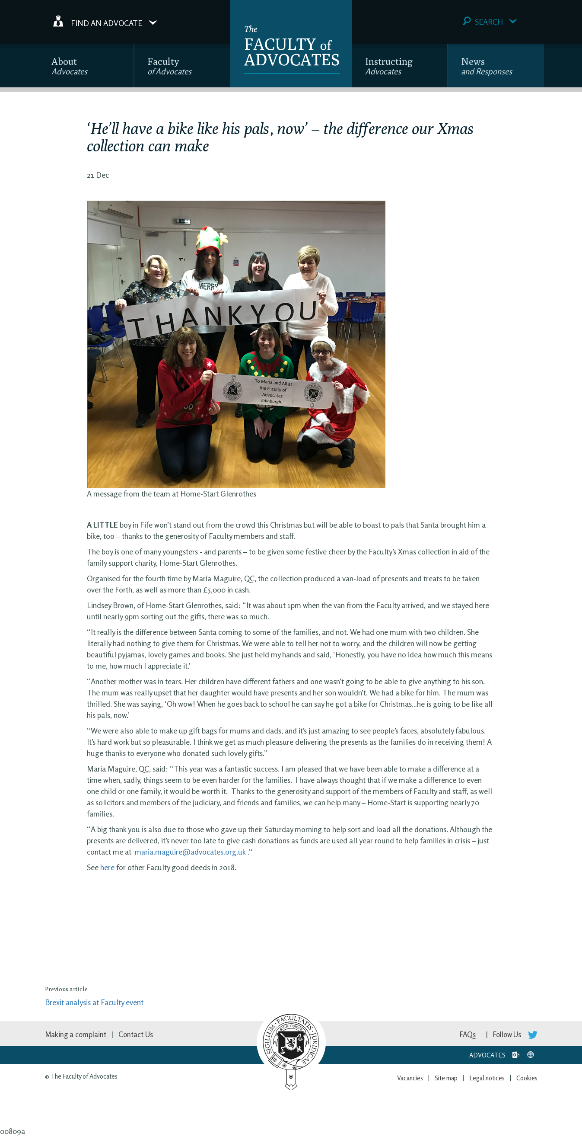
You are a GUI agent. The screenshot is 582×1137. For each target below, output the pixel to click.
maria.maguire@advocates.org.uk (190, 851)
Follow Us (515, 1034)
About (69, 66)
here (107, 867)
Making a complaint (75, 1034)
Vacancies (410, 1078)
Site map (446, 1078)
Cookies (526, 1078)
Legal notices (487, 1078)
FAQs (468, 1034)
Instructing (389, 66)
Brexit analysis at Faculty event (94, 1002)
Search (489, 21)
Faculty (169, 66)
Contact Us (135, 1034)
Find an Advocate (105, 21)
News (486, 66)
